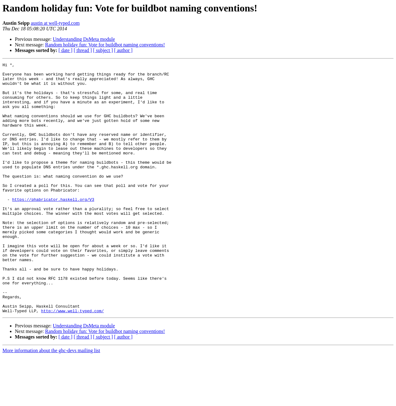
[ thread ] (83, 50)
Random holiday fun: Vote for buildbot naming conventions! (105, 44)
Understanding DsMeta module (84, 39)
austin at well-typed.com (55, 23)
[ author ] (123, 50)
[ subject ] (103, 50)
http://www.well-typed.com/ (72, 361)
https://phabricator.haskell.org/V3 (53, 227)
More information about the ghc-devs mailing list (51, 400)
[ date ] (65, 50)
